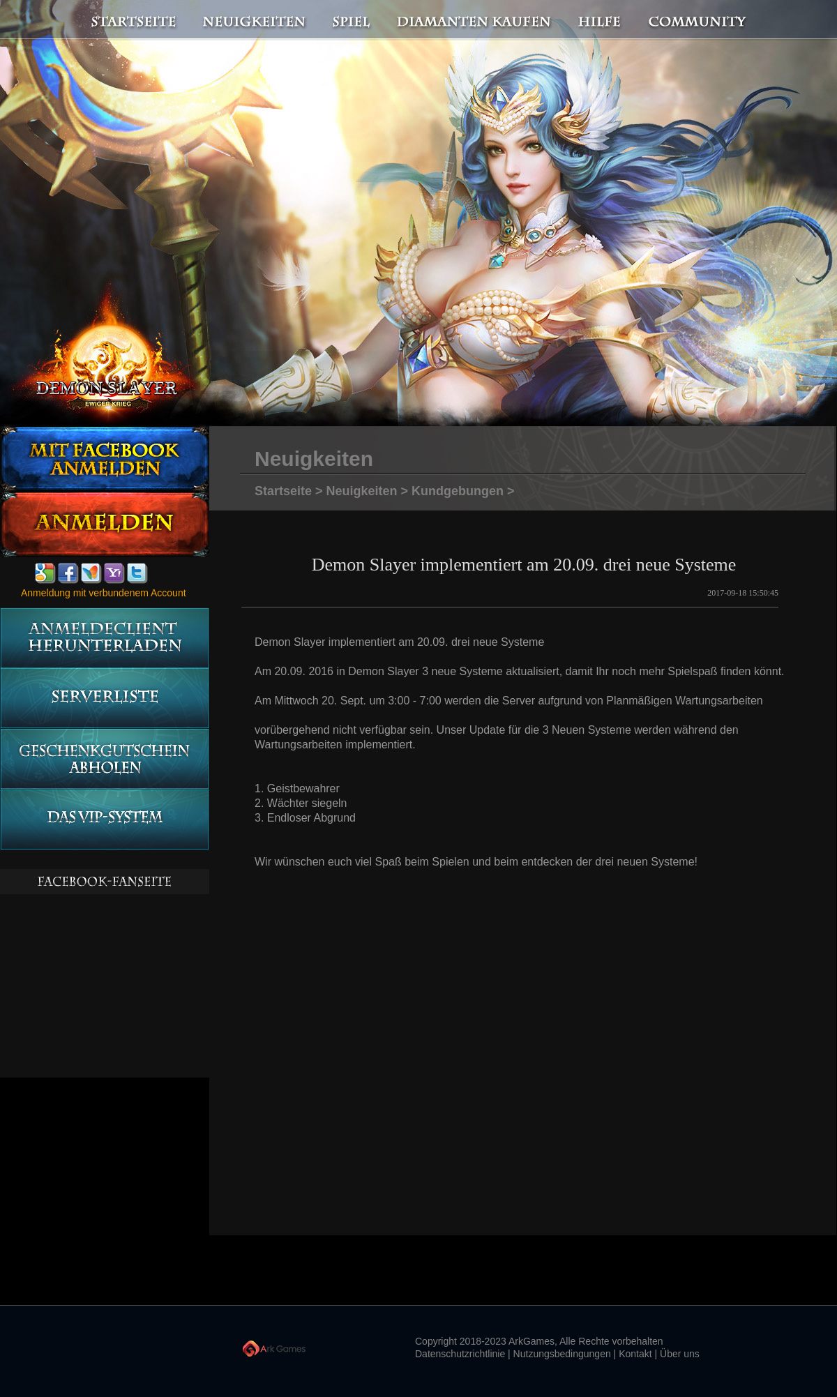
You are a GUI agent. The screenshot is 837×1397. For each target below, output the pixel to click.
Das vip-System (104, 820)
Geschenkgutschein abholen (104, 759)
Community (701, 20)
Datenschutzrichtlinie (460, 1353)
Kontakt (635, 1353)
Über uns (680, 1353)
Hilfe (600, 20)
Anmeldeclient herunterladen (104, 637)
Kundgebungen (458, 491)
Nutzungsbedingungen (562, 1353)
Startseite (125, 20)
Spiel (352, 20)
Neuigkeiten (253, 20)
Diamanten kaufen (475, 20)
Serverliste (104, 698)
